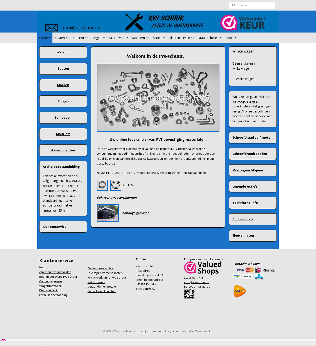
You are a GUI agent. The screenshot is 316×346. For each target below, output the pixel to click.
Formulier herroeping (53, 295)
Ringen (99, 38)
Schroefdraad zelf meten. (252, 137)
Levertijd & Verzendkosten (105, 273)
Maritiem (140, 38)
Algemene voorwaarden (55, 272)
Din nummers (242, 219)
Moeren (80, 38)
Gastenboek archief (101, 268)
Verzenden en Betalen (103, 286)
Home (43, 267)
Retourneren (96, 282)
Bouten (61, 38)
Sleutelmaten (243, 235)
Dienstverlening (49, 290)
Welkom (45, 38)
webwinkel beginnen (165, 331)
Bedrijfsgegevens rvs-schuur (58, 277)
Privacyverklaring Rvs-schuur (107, 277)
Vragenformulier (50, 286)
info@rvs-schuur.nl (196, 282)
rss (148, 331)
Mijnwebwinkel (204, 331)
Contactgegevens (50, 281)
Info (231, 38)
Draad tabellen (210, 38)
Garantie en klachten (102, 291)
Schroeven (119, 38)
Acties (159, 38)
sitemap (139, 331)
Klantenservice (181, 38)
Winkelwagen (245, 79)
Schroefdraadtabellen (249, 154)
